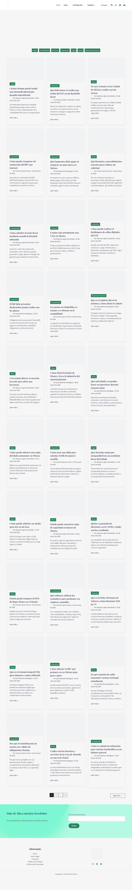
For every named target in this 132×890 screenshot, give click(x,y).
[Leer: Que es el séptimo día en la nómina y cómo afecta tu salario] (106, 283)
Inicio (35, 866)
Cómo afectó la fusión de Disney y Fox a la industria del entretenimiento (65, 379)
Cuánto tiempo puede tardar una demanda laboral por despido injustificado (23, 93)
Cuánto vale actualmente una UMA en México (65, 236)
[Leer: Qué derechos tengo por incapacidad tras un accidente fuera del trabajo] (106, 437)
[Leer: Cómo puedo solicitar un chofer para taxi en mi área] (25, 511)
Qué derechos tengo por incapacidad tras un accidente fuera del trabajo (105, 462)
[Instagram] (116, 5)
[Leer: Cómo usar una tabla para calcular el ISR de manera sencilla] (66, 437)
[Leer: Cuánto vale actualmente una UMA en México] (66, 214)
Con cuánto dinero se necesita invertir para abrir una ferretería (23, 383)
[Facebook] (120, 5)
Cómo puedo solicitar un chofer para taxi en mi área (25, 535)
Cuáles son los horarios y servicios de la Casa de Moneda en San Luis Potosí (65, 765)
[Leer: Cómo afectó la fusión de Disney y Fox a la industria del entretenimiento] (66, 357)
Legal (74, 50)
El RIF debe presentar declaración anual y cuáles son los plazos (23, 309)
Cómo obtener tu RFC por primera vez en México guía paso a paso (66, 682)
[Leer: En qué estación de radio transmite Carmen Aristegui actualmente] (106, 661)
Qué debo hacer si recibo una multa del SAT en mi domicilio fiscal (65, 94)
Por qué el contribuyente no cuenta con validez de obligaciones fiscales (25, 756)
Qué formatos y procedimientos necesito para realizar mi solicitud (106, 166)
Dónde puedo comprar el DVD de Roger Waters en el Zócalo (25, 610)
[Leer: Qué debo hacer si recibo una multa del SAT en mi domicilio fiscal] (66, 70)
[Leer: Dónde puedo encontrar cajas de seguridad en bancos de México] (66, 512)
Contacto (35, 871)
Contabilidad (42, 50)
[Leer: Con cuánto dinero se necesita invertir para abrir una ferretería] (25, 359)
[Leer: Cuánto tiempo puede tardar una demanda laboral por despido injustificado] (25, 69)
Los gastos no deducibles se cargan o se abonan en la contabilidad (65, 312)
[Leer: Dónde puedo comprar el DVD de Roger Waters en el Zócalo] (25, 585)
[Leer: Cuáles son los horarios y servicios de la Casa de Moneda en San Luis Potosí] (66, 737)
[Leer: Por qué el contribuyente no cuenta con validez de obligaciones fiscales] (25, 733)
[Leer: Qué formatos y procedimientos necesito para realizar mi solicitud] (106, 143)
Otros (82, 50)
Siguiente (118, 808)
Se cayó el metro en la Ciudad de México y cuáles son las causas (104, 90)
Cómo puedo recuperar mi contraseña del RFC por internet (24, 166)
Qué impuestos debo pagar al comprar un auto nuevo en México (65, 166)
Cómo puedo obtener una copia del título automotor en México (25, 461)
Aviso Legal (35, 869)
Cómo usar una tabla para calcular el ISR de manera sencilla (66, 461)
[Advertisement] (66, 25)
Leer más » (14, 121)
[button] (104, 5)
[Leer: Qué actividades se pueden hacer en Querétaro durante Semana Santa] (106, 361)
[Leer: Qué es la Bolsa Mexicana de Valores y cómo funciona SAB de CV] (106, 584)
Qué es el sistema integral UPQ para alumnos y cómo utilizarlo (25, 685)
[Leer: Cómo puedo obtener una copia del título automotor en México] (25, 437)
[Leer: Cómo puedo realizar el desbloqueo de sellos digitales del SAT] (106, 212)
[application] (68, 5)
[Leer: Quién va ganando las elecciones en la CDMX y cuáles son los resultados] (106, 511)
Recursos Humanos (95, 50)
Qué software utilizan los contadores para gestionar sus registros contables (65, 608)
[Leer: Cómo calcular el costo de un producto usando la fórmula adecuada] (25, 214)
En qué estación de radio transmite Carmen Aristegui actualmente (106, 687)
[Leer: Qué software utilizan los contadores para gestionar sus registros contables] (66, 583)
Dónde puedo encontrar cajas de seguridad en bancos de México (65, 536)
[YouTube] (124, 5)
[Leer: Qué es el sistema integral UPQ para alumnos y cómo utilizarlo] (25, 659)
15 (65, 808)
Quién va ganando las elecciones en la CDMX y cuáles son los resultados (106, 535)
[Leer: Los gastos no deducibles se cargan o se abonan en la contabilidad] (66, 287)
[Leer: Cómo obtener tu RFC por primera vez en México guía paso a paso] (66, 658)
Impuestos (65, 50)
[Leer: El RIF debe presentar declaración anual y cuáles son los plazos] (25, 285)
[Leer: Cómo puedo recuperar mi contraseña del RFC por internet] (25, 143)
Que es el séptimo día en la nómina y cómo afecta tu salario (106, 305)
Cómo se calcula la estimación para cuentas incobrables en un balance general (106, 760)
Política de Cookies (35, 874)
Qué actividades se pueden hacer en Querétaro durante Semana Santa (102, 388)
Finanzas (54, 50)
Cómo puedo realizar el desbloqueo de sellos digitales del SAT (105, 234)
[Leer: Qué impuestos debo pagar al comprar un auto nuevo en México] (66, 143)
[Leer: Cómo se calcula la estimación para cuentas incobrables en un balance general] (106, 735)
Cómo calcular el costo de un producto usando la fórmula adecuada (25, 238)
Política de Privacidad (35, 877)
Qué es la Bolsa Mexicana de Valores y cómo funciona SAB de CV (106, 609)
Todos (31, 50)
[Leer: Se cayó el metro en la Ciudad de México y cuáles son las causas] (106, 68)
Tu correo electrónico (97, 830)
